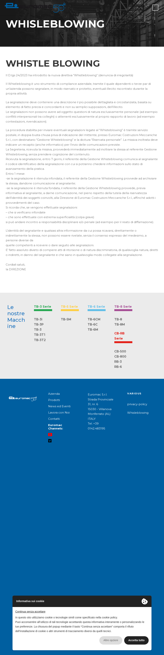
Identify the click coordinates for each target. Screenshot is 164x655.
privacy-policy (137, 404)
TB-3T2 (40, 340)
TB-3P (39, 324)
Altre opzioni (111, 640)
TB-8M (119, 324)
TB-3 (38, 329)
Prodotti (54, 400)
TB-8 (118, 319)
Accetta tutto (136, 640)
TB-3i (38, 319)
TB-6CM (94, 319)
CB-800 (120, 356)
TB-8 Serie (123, 306)
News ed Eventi (59, 406)
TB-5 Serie (69, 306)
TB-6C (93, 324)
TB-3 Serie (42, 306)
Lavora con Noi (59, 412)
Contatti (54, 419)
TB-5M (66, 319)
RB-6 (118, 367)
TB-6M (93, 329)
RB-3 (118, 361)
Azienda (54, 394)
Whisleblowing (137, 412)
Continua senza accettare (30, 611)
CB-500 (120, 351)
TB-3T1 (39, 335)
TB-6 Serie (96, 306)
